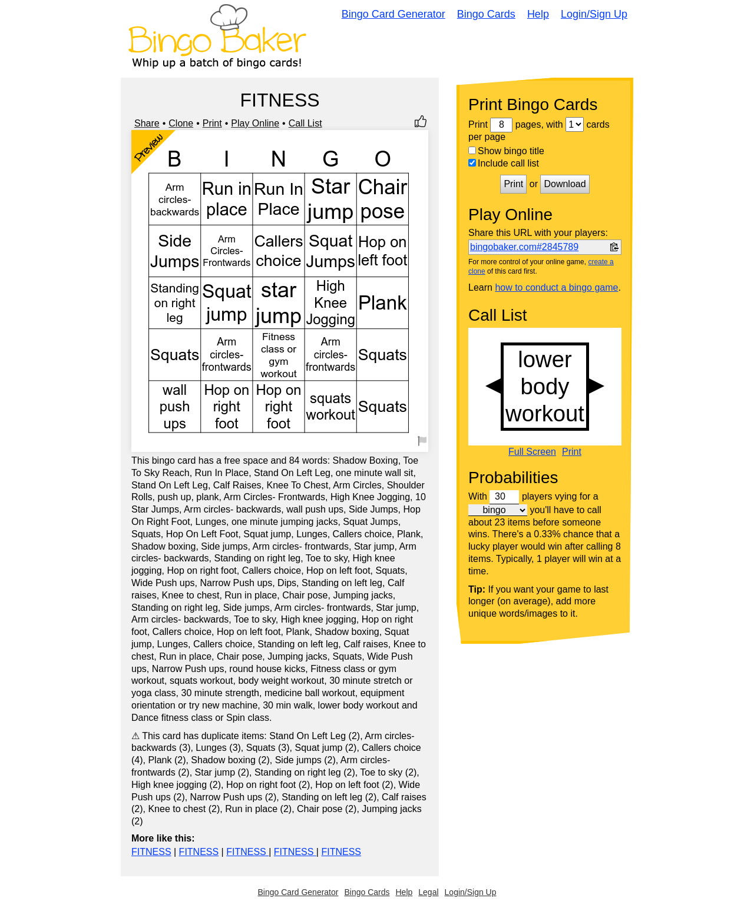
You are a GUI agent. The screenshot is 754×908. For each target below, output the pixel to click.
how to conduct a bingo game (556, 287)
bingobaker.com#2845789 (524, 247)
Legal (428, 892)
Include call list (503, 163)
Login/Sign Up (594, 14)
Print (212, 123)
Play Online (255, 123)
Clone (180, 123)
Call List (305, 123)
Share (147, 123)
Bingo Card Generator (393, 14)
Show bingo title (506, 151)
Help (538, 14)
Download (565, 184)
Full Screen (532, 452)
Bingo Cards (486, 14)
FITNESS (151, 852)
